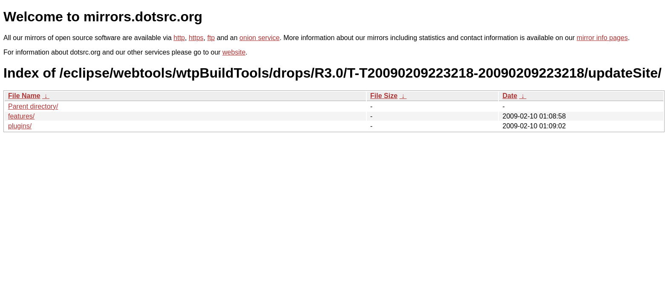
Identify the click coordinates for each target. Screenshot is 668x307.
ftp (211, 37)
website (233, 52)
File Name (24, 95)
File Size (383, 95)
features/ (21, 116)
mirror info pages (602, 37)
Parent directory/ (33, 106)
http (179, 37)
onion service (259, 37)
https (196, 37)
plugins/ (20, 126)
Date (509, 95)
